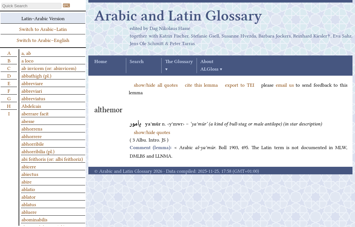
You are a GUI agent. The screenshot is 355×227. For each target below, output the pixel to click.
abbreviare (32, 82)
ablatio (28, 188)
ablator (28, 196)
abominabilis (34, 219)
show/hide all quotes (156, 84)
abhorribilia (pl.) (38, 151)
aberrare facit (35, 113)
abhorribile (32, 143)
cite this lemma (201, 84)
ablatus (28, 204)
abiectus (29, 173)
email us (285, 84)
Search (137, 62)
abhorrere (31, 135)
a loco (27, 60)
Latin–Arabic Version (43, 18)
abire (26, 181)
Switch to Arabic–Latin (43, 28)
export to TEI (239, 84)
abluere (29, 211)
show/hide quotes (152, 131)
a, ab (26, 52)
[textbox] (31, 6)
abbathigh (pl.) (36, 75)
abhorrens (31, 128)
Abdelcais (31, 105)
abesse (27, 120)
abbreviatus (33, 98)
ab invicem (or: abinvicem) (48, 67)
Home (100, 62)
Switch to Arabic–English (43, 39)
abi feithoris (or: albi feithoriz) (52, 158)
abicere (28, 166)
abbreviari (31, 90)
